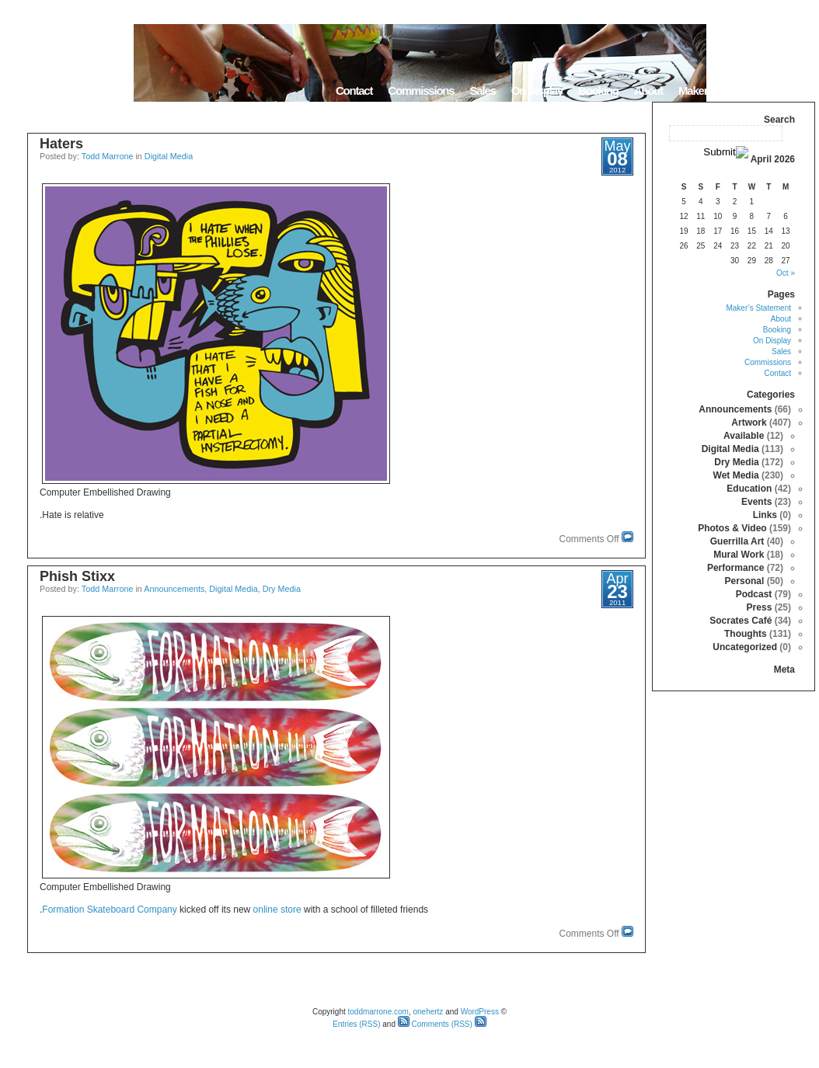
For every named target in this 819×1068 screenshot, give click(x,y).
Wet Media (736, 475)
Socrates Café (740, 620)
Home (795, 90)
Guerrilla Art (737, 541)
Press (759, 607)
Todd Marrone (108, 156)
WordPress (480, 1011)
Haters (61, 143)
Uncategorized (745, 647)
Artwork (748, 422)
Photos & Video (732, 528)
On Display (537, 90)
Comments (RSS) (435, 1024)
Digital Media (169, 156)
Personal (745, 581)
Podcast (754, 594)
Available (743, 435)
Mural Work (738, 554)
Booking (598, 90)
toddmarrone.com (378, 1011)
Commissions (421, 90)
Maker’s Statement (721, 90)
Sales (482, 90)
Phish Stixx (77, 576)
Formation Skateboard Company (109, 909)
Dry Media (282, 588)
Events (756, 501)
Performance (735, 567)
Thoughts (745, 633)
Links (765, 515)
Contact (354, 90)
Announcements (174, 588)
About (648, 90)
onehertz (428, 1011)
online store (277, 909)
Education (749, 488)
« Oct (785, 273)
